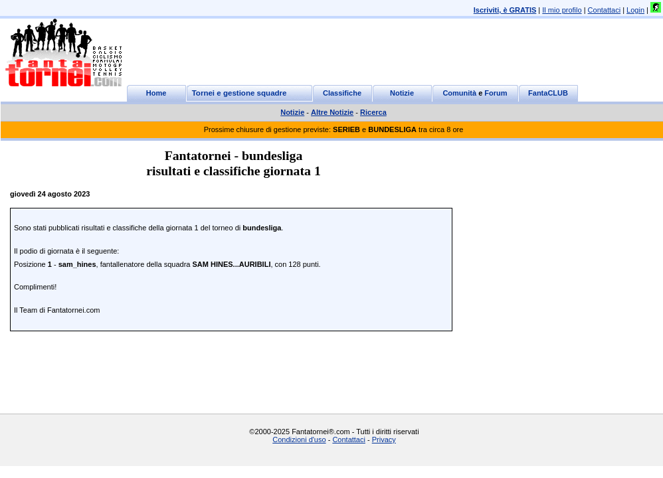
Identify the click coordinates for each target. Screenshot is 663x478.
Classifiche (342, 93)
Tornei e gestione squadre (239, 93)
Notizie (402, 93)
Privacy (384, 439)
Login (635, 10)
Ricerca (373, 112)
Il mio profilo (561, 10)
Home (156, 93)
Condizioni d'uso (299, 439)
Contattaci (604, 10)
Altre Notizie (332, 112)
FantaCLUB (548, 93)
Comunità (459, 93)
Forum (495, 93)
